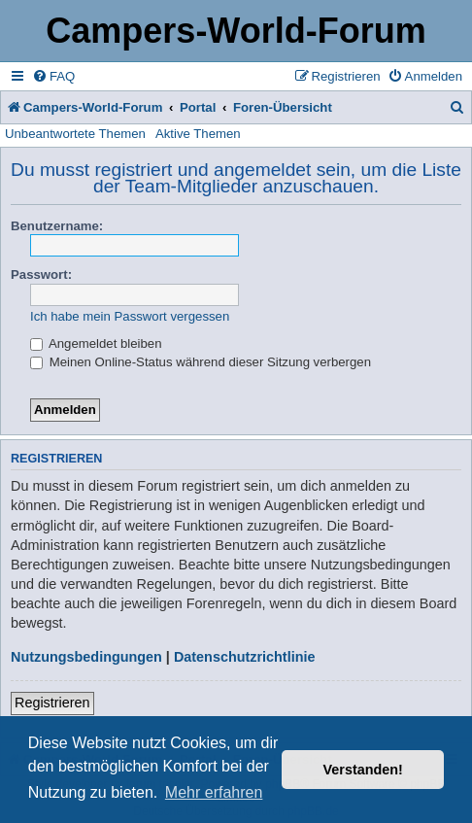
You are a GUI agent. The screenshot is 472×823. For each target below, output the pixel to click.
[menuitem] (53, 76)
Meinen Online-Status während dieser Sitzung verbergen (200, 362)
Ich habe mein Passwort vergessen (129, 316)
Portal (198, 107)
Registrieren (52, 702)
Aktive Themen (198, 133)
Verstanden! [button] (363, 769)
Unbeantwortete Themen (75, 133)
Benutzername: (57, 226)
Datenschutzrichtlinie (245, 657)
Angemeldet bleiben (96, 343)
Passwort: (41, 274)
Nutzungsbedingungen (86, 657)
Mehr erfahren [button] (214, 792)
